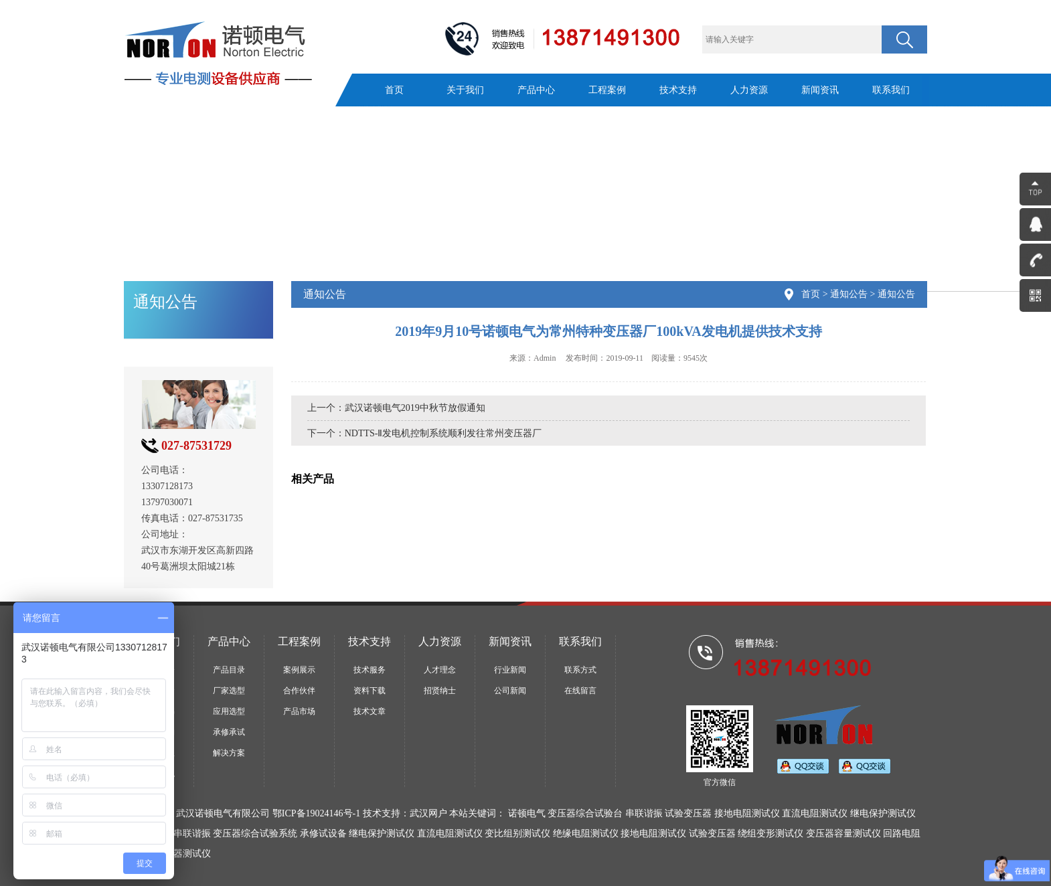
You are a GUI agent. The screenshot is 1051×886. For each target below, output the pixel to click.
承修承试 (229, 732)
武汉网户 (428, 813)
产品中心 (536, 90)
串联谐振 (192, 833)
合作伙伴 (299, 690)
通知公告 (849, 294)
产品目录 (229, 670)
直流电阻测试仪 (450, 833)
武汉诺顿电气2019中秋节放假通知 (415, 408)
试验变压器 (712, 833)
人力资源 (749, 90)
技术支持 (678, 90)
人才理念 (440, 670)
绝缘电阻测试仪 (586, 833)
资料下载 (369, 690)
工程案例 (607, 90)
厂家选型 (229, 690)
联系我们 (891, 90)
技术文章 (369, 711)
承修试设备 (323, 833)
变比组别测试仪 (517, 833)
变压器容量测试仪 (843, 833)
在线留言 (580, 690)
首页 (394, 90)
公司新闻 (510, 690)
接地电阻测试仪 (653, 833)
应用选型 (229, 711)
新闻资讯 (820, 90)
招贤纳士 (440, 690)
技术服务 (369, 670)
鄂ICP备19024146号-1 (316, 813)
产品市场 (299, 711)
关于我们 (465, 90)
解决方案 (229, 753)
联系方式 (580, 670)
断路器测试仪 (183, 854)
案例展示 (299, 670)
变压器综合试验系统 (255, 833)
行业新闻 (510, 670)
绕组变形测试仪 (770, 833)
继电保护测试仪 (381, 833)
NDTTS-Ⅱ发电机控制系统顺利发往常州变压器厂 (443, 433)
